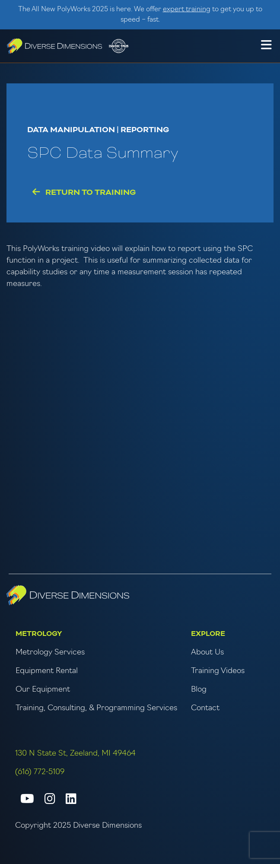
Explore (208, 633)
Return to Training (84, 192)
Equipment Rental (47, 671)
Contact (205, 708)
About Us (207, 652)
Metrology (39, 633)
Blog (199, 690)
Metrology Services (50, 652)
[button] (266, 46)
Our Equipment (43, 690)
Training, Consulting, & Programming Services (96, 708)
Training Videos (218, 671)
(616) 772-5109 (39, 772)
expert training (186, 9)
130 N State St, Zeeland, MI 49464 (75, 754)
